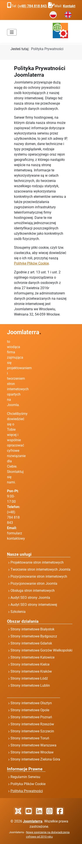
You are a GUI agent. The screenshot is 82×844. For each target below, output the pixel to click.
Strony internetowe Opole (29, 710)
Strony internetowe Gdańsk (31, 643)
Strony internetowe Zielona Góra (35, 759)
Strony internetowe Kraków (31, 671)
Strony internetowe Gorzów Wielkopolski (41, 650)
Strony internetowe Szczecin (32, 731)
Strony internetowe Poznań (31, 717)
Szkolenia (18, 612)
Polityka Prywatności (26, 791)
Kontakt (69, 6)
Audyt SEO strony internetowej (33, 605)
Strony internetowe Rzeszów (32, 724)
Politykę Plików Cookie (31, 263)
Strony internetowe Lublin (30, 685)
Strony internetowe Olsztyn (31, 703)
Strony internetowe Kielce (29, 664)
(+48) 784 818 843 (32, 6)
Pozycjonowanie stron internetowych (38, 576)
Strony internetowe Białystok (32, 629)
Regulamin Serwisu (25, 777)
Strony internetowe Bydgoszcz (33, 636)
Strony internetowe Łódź (29, 678)
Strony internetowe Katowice (32, 657)
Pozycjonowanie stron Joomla (33, 583)
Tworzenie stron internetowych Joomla (40, 569)
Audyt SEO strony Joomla (30, 597)
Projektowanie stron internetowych (37, 562)
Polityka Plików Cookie (27, 784)
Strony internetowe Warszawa (33, 745)
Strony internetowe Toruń (29, 738)
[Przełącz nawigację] (12, 32)
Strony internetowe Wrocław (32, 752)
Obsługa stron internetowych (32, 590)
